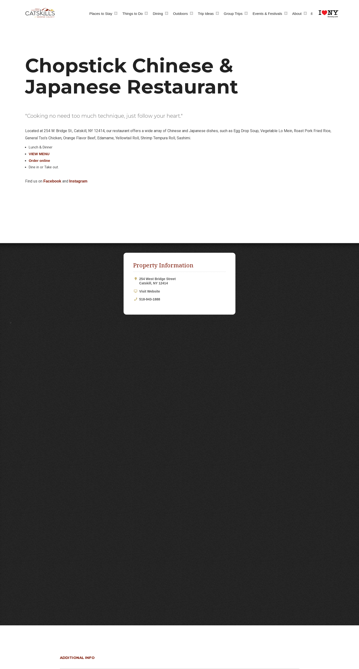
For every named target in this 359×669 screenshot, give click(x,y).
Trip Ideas (206, 14)
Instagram (78, 181)
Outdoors (180, 14)
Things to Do (132, 14)
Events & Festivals (267, 14)
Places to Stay (100, 14)
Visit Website (149, 291)
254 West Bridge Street (182, 281)
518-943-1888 (149, 299)
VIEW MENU (39, 154)
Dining (158, 14)
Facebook (52, 181)
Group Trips (233, 14)
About (297, 14)
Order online (39, 160)
